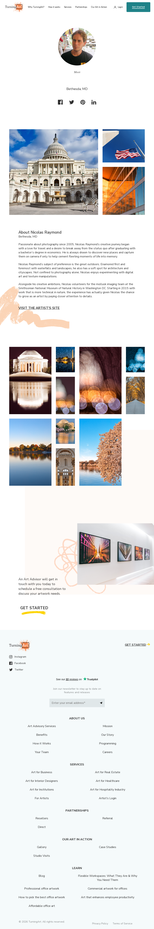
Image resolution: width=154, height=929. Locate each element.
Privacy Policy (100, 923)
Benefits (41, 735)
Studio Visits (41, 856)
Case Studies (107, 847)
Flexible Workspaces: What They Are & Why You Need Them (107, 878)
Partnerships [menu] (81, 7)
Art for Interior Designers (41, 781)
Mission (108, 726)
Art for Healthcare (108, 781)
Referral (107, 818)
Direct (42, 827)
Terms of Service (122, 923)
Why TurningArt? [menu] (36, 7)
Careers (108, 752)
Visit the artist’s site (39, 308)
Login (120, 7)
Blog (42, 876)
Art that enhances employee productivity (107, 897)
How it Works (42, 743)
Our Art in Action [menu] (99, 7)
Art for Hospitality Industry (107, 790)
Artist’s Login (107, 798)
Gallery (41, 847)
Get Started (138, 7)
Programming (107, 743)
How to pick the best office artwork (41, 897)
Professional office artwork (41, 889)
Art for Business (41, 772)
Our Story (107, 735)
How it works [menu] (54, 7)
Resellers (41, 818)
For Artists (42, 798)
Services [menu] (67, 7)
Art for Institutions (42, 790)
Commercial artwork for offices (107, 889)
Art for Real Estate (107, 772)
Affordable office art (42, 906)
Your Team (42, 752)
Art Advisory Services (42, 726)
